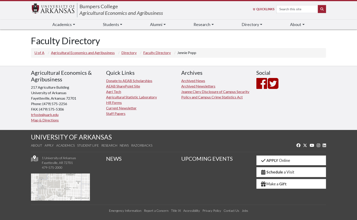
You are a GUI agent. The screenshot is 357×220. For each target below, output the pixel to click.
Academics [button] (62, 24)
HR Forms (114, 102)
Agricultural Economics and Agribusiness (121, 13)
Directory (129, 52)
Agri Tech (113, 91)
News (124, 145)
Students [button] (111, 24)
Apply (49, 145)
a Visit (277, 172)
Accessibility (191, 210)
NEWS (114, 158)
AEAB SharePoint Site (123, 86)
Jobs (245, 210)
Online (275, 160)
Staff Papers (115, 113)
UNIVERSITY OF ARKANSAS (71, 137)
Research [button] (202, 24)
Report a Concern (156, 210)
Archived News (193, 80)
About (36, 145)
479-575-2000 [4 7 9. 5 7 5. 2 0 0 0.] (52, 167)
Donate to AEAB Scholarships (129, 80)
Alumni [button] (156, 24)
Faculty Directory (157, 52)
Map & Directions (45, 120)
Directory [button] (250, 24)
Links (264, 9)
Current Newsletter (121, 108)
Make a (273, 183)
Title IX (176, 210)
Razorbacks (141, 145)
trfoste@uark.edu (45, 114)
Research (109, 145)
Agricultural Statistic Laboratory (131, 97)
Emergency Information (125, 210)
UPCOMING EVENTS (207, 158)
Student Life (88, 145)
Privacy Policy (211, 210)
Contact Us (231, 210)
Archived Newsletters (198, 86)
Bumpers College (98, 6)
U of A (39, 52)
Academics (65, 145)
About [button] (295, 24)
